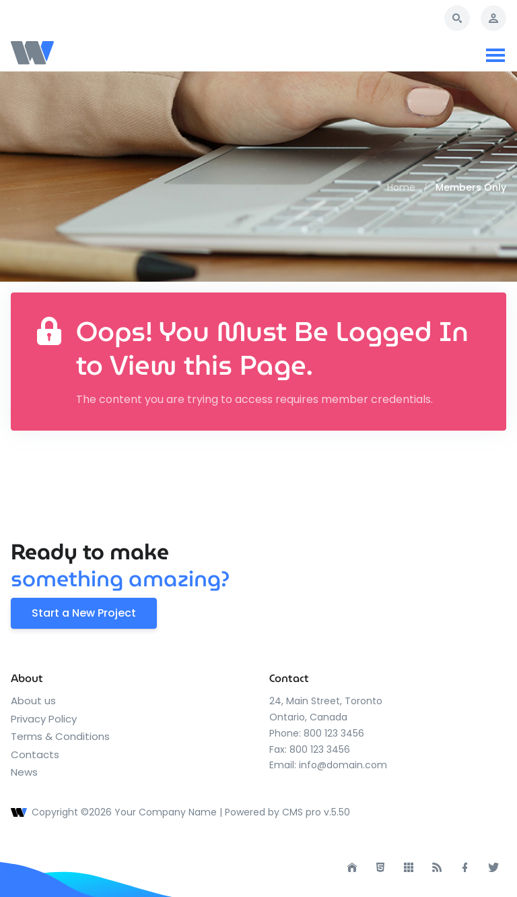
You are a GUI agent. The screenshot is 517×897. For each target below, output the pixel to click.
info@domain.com (343, 765)
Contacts (35, 754)
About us (33, 700)
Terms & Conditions (60, 736)
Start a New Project (84, 613)
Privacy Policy (44, 719)
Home (401, 187)
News (24, 772)
